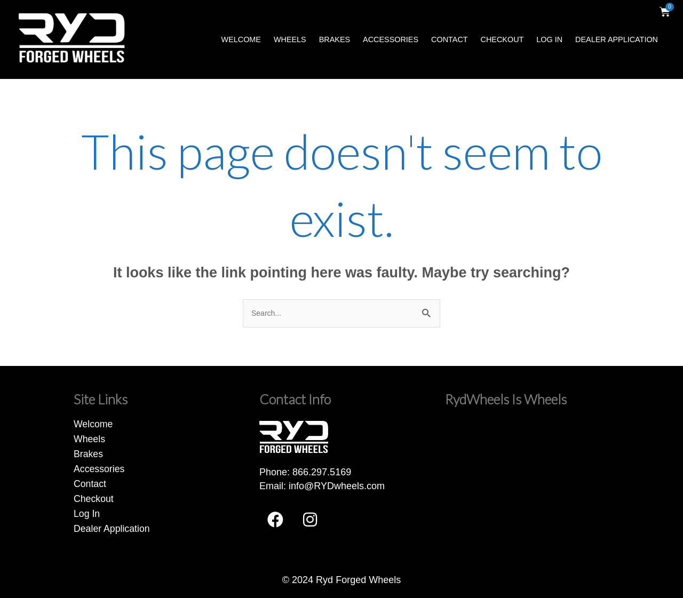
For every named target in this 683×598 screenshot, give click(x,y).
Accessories (390, 39)
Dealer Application (616, 39)
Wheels (290, 39)
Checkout (502, 39)
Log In (549, 39)
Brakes (334, 39)
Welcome (241, 39)
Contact (449, 39)
